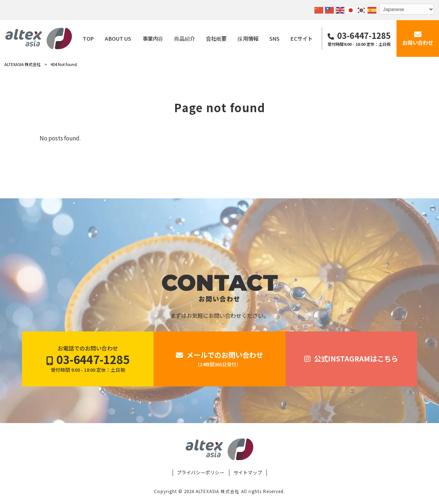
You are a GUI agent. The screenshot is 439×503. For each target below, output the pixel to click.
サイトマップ (247, 472)
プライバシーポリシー (200, 472)
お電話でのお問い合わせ (88, 359)
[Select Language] (406, 9)
